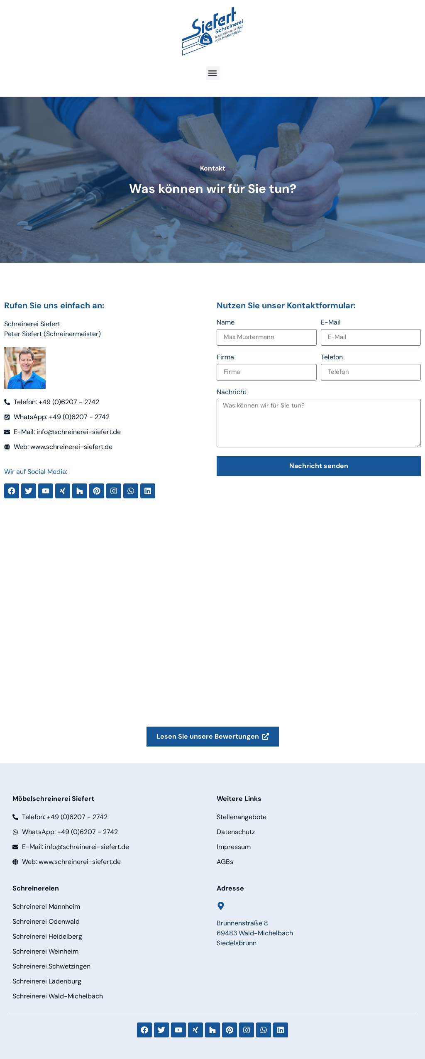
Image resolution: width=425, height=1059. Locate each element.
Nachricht (232, 392)
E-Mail (331, 323)
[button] (213, 73)
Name (225, 323)
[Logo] (212, 31)
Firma (225, 357)
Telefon (332, 357)
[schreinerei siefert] (212, 635)
